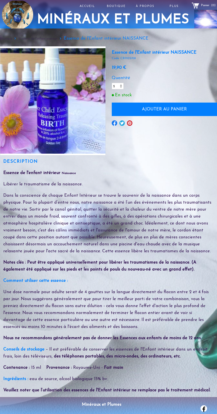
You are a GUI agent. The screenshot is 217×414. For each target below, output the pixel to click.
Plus (174, 6)
